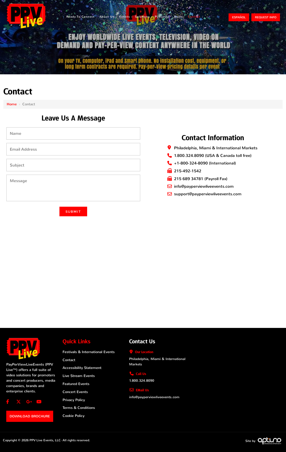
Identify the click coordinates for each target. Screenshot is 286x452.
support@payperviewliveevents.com (208, 194)
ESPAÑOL (239, 17)
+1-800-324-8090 (191, 163)
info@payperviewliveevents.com (204, 186)
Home (12, 104)
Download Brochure (30, 416)
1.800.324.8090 (189, 155)
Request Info (265, 17)
